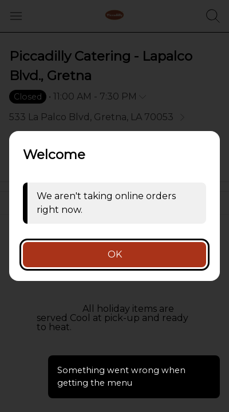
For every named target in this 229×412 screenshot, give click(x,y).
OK (115, 254)
